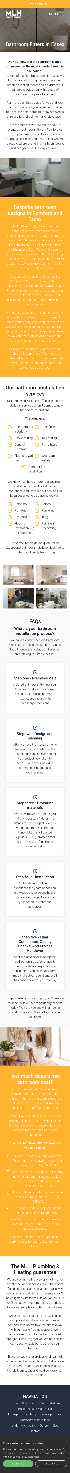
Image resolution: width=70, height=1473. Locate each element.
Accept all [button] (18, 1463)
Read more (33, 1456)
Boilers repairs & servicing (35, 1409)
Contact (35, 1431)
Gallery (44, 1425)
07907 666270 (37, 4)
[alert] (35, 1455)
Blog (55, 1425)
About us (27, 1403)
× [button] (66, 1440)
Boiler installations (48, 1403)
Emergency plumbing (22, 1414)
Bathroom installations (35, 1420)
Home (14, 1403)
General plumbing (50, 1414)
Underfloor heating (24, 1425)
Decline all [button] (51, 1463)
